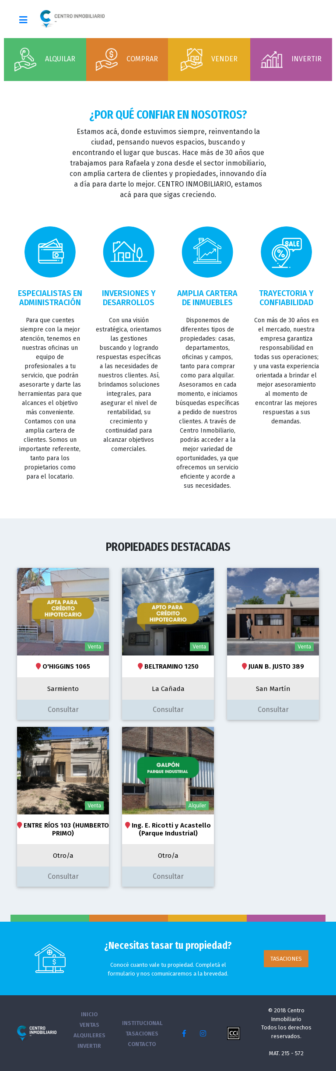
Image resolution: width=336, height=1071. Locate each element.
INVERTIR (89, 1046)
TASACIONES (286, 958)
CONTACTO (142, 1044)
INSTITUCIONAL (142, 1023)
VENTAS (89, 1025)
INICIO (89, 1014)
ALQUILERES (89, 1035)
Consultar (63, 709)
